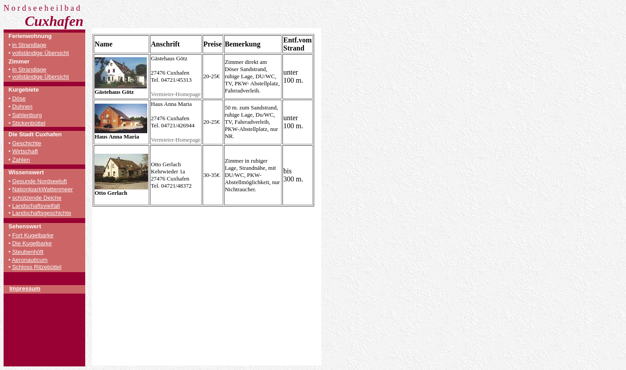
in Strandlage (29, 45)
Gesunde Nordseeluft (39, 181)
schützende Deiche (37, 197)
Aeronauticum (29, 259)
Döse (18, 98)
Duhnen (22, 106)
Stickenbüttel (28, 123)
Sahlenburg (27, 115)
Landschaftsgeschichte (41, 213)
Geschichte (26, 143)
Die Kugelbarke (32, 243)
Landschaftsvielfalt (36, 205)
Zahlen (21, 159)
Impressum (24, 288)
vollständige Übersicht (40, 53)
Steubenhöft (27, 251)
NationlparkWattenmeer (42, 189)
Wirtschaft (25, 151)
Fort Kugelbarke (33, 235)
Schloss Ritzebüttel (37, 267)
